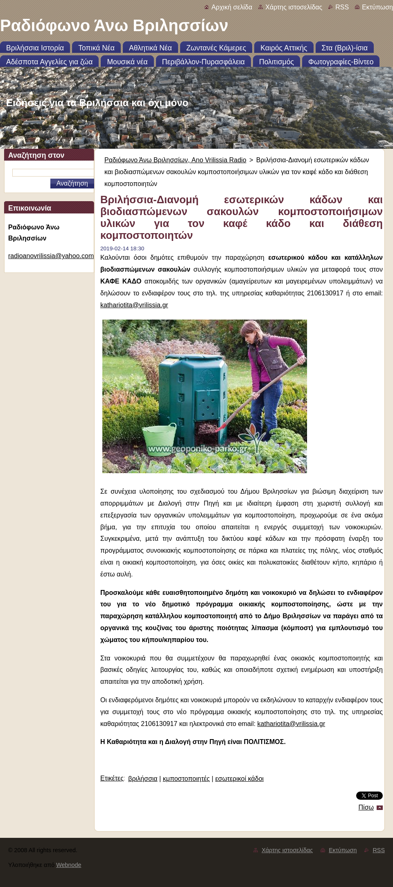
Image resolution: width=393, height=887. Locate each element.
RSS (342, 7)
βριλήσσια (142, 778)
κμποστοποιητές (186, 778)
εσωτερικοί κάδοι (239, 778)
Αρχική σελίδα (231, 7)
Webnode (68, 865)
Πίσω (366, 807)
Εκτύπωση (377, 7)
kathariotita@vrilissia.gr (134, 305)
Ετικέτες (112, 778)
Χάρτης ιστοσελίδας (293, 7)
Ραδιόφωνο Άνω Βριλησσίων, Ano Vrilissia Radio (175, 160)
